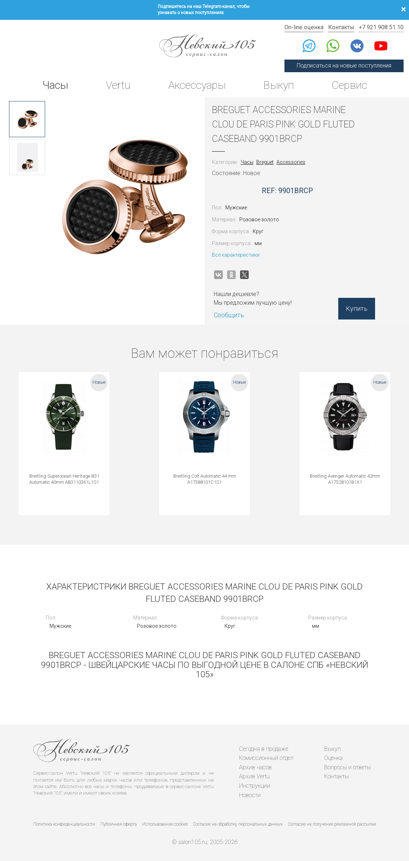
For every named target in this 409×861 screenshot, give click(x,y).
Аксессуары (197, 85)
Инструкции (254, 785)
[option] (27, 119)
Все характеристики (236, 254)
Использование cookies (165, 824)
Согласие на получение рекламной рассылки (332, 824)
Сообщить (229, 315)
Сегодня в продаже (263, 748)
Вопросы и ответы (347, 767)
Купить (356, 308)
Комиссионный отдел (266, 758)
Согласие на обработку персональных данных (238, 824)
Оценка (333, 758)
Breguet (265, 162)
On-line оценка (303, 27)
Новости (250, 795)
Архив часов (255, 767)
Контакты (341, 27)
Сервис (349, 85)
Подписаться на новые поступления (344, 65)
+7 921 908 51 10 (381, 27)
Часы (55, 85)
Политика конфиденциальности (64, 824)
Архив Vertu (254, 776)
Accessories (291, 162)
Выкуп (278, 85)
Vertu (118, 85)
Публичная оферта (118, 824)
